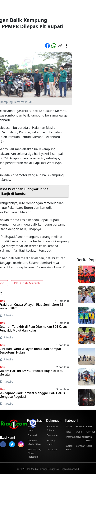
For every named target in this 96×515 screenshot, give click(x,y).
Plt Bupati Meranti (27, 283)
